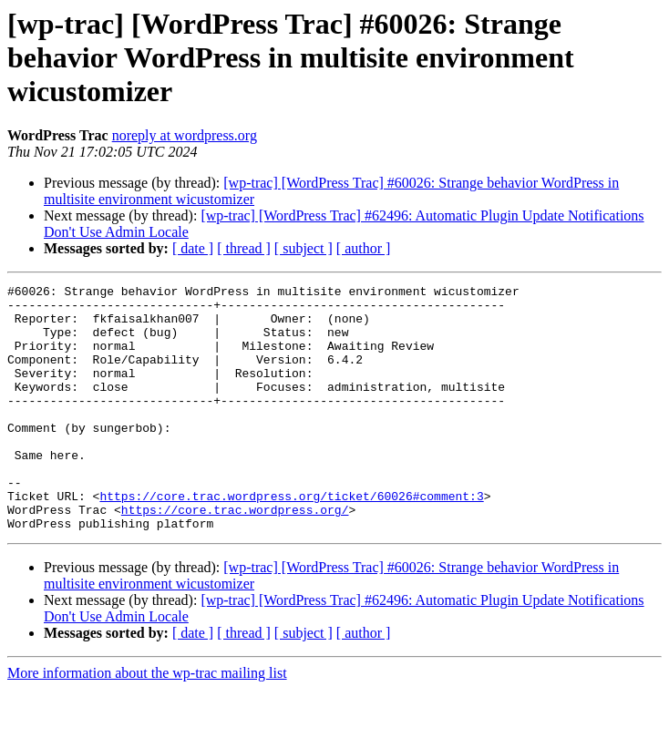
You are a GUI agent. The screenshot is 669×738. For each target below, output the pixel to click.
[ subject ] (303, 248)
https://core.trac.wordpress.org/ (235, 556)
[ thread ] (244, 248)
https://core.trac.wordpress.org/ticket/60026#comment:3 (291, 539)
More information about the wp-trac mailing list (147, 722)
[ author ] (363, 248)
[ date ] (192, 248)
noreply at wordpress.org (184, 135)
